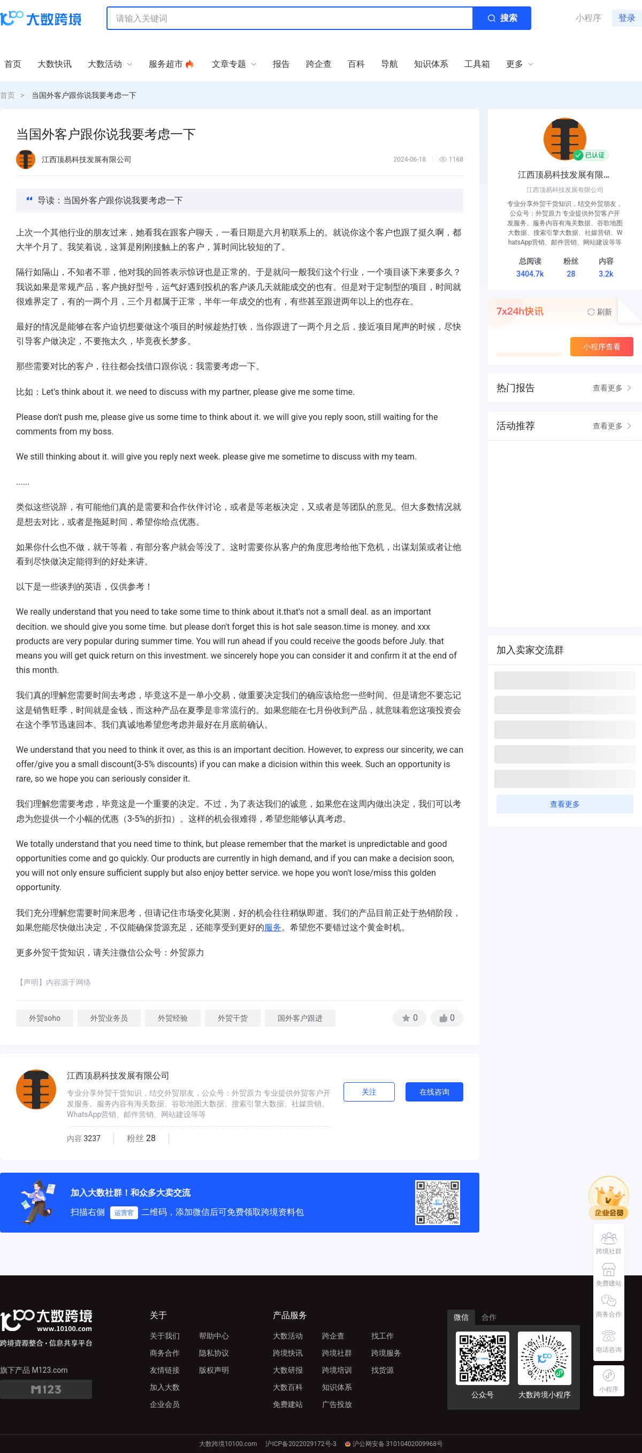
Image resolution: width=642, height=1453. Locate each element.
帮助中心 (214, 1336)
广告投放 (337, 1404)
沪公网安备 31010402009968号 (394, 1444)
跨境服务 (386, 1353)
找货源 (382, 1370)
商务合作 (165, 1353)
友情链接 (165, 1370)
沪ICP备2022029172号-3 (300, 1444)
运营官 (124, 1213)
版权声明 (214, 1370)
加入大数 (165, 1387)
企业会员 (165, 1404)
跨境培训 (337, 1370)
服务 (272, 927)
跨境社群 (337, 1353)
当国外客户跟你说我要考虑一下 (84, 95)
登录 (627, 18)
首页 (7, 95)
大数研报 (288, 1370)
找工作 (382, 1336)
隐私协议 (214, 1353)
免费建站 (288, 1404)
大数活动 (288, 1336)
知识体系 (337, 1387)
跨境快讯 (288, 1353)
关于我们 (165, 1336)
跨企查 (333, 1336)
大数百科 (288, 1387)
